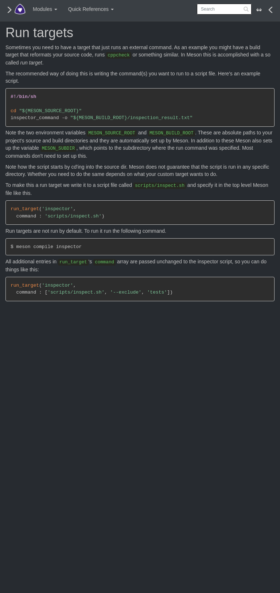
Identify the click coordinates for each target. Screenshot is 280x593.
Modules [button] (45, 9)
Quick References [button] (91, 9)
